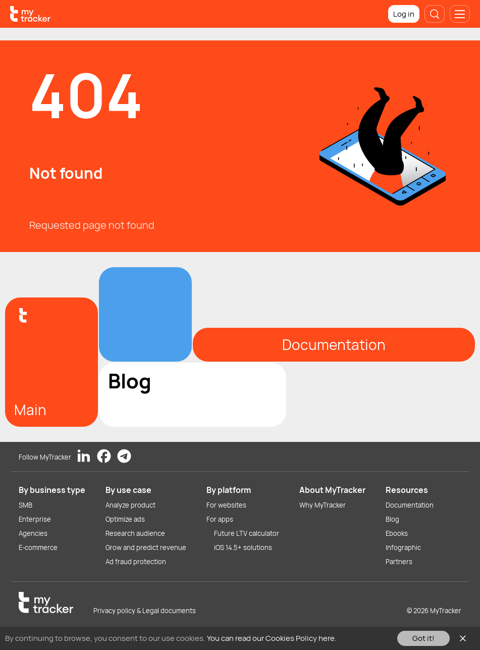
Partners (399, 561)
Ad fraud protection (135, 561)
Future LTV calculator (246, 533)
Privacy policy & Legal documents (144, 610)
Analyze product (130, 505)
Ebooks (397, 533)
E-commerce (38, 547)
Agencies (33, 533)
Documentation (410, 505)
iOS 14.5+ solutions (243, 547)
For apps (219, 519)
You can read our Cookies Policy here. (272, 638)
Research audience (135, 533)
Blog (392, 519)
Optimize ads (125, 519)
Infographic (403, 547)
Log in (403, 14)
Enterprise (35, 519)
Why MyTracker (322, 505)
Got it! (423, 638)
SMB (25, 505)
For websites (226, 505)
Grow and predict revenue (145, 547)
